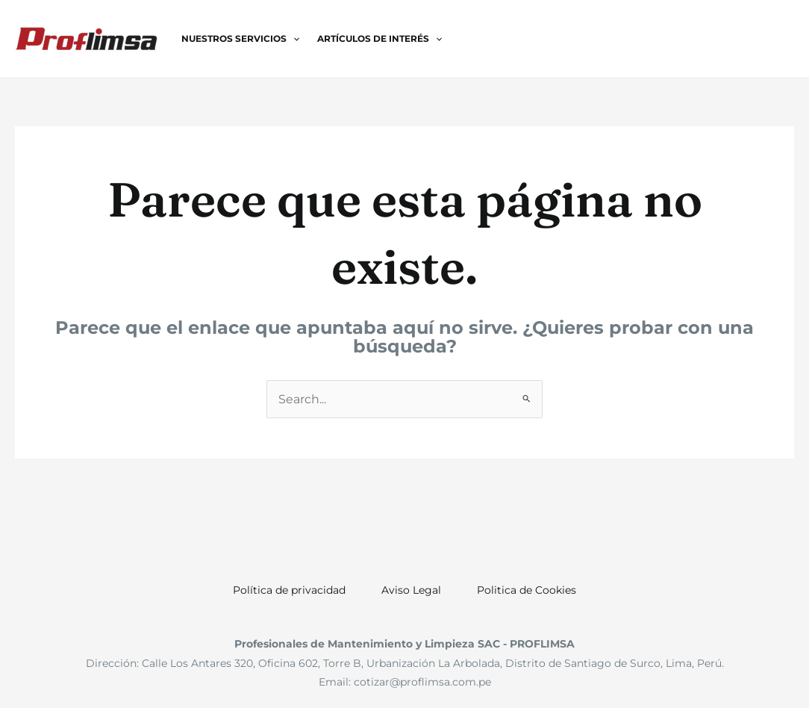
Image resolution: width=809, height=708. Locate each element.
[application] (293, 39)
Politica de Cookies (526, 590)
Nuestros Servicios (240, 39)
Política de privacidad (289, 590)
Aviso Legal (411, 590)
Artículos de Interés (379, 39)
